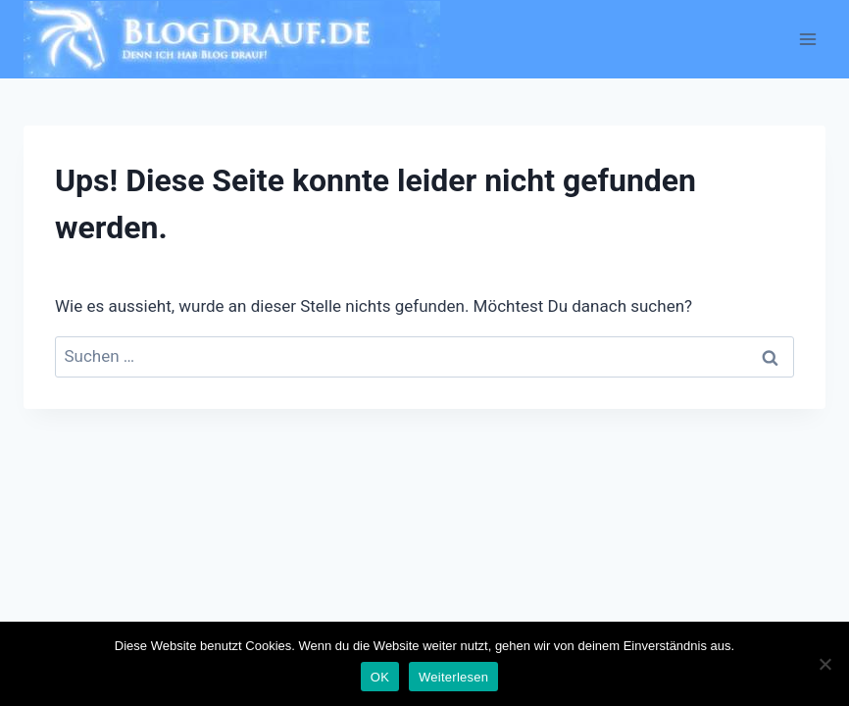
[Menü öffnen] (807, 39)
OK (380, 677)
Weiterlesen (453, 677)
